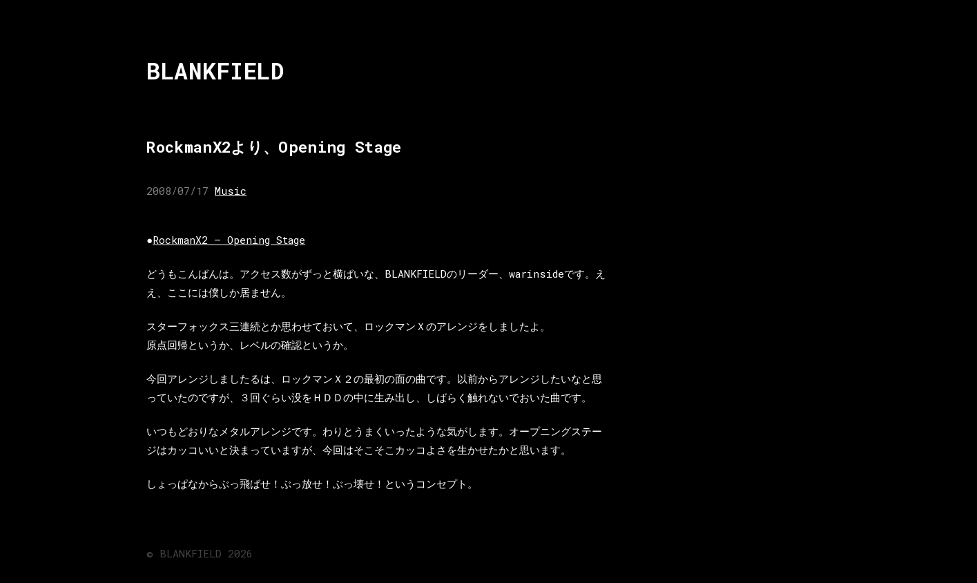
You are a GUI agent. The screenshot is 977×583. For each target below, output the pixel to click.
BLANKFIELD (215, 71)
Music (230, 191)
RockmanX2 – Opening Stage (229, 240)
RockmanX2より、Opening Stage (273, 147)
